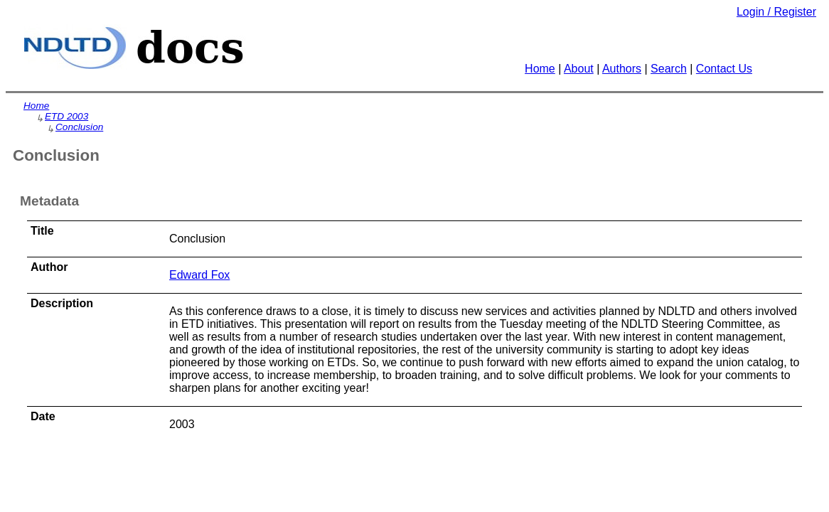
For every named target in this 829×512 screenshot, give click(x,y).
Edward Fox (199, 275)
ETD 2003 (66, 116)
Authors (621, 69)
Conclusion (79, 127)
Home (540, 69)
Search (669, 69)
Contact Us (724, 69)
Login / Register (776, 12)
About (579, 69)
